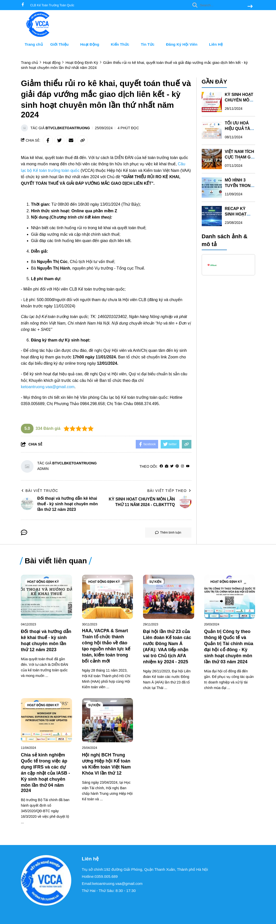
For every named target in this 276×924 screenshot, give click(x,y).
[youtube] (187, 466)
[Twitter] (172, 466)
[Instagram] (182, 466)
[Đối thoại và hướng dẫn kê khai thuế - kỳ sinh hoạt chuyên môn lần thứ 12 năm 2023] (46, 597)
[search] (221, 5)
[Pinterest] (177, 466)
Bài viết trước (39, 491)
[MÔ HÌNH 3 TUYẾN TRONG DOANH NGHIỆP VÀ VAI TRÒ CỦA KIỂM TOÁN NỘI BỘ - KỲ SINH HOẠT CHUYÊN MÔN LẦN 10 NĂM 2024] (212, 187)
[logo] (40, 36)
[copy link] (83, 140)
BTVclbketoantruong (68, 128)
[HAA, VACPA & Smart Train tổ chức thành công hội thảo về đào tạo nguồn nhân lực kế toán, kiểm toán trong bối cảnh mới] (107, 597)
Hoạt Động (91, 44)
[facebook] (23, 5)
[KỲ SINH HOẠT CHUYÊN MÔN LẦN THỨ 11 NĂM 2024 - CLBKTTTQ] (212, 102)
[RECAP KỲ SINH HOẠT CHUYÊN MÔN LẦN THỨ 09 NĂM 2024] (212, 216)
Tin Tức (149, 44)
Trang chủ (34, 44)
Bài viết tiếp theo (169, 491)
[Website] (166, 466)
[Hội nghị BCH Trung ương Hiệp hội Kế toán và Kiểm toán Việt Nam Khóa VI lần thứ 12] (107, 720)
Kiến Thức (122, 44)
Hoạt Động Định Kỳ (43, 582)
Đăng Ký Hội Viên (183, 44)
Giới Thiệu (61, 44)
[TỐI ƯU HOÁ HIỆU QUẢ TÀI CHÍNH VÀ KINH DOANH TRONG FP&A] (212, 130)
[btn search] (250, 6)
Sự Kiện (155, 582)
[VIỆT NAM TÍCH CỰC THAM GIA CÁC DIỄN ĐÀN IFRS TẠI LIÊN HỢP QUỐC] (212, 159)
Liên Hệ (216, 44)
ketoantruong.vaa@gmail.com (48, 387)
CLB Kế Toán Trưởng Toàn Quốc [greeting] (52, 5)
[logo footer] (48, 880)
